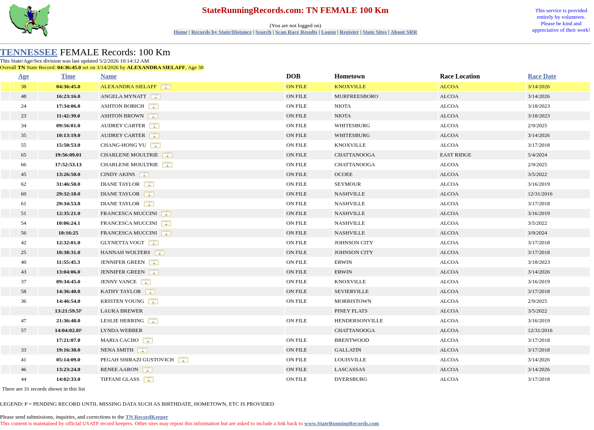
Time (68, 76)
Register (349, 32)
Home (180, 32)
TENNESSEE (28, 52)
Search (264, 32)
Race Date (542, 76)
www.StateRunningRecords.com (342, 423)
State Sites (375, 32)
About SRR (403, 32)
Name (108, 76)
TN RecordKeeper (147, 417)
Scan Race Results (296, 32)
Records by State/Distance (221, 32)
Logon (328, 32)
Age (23, 76)
